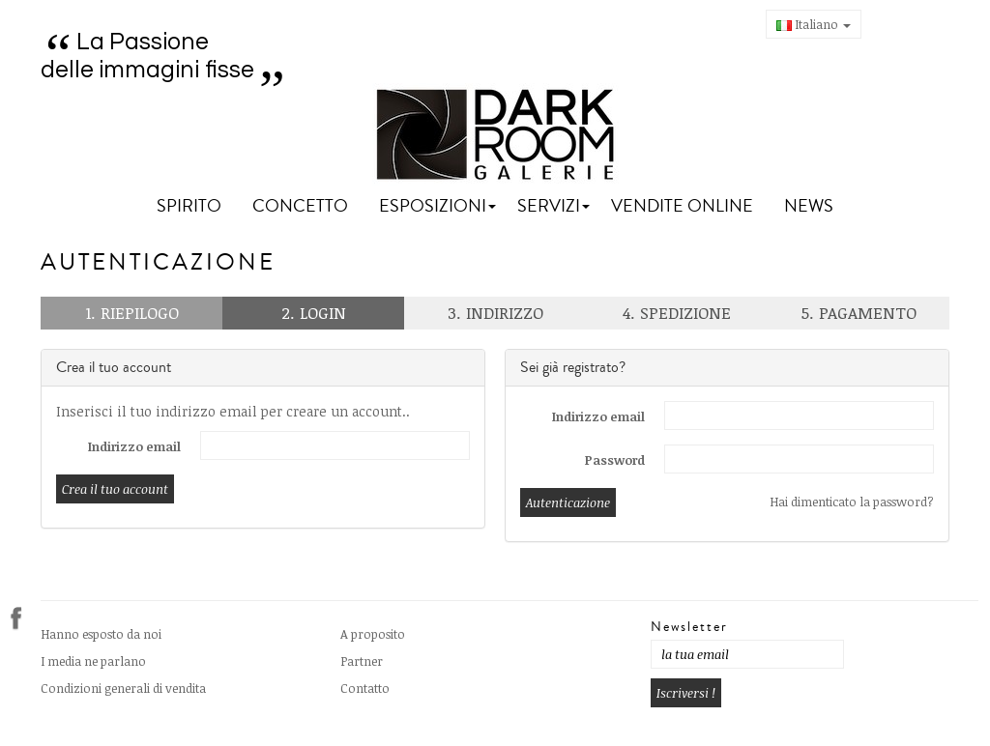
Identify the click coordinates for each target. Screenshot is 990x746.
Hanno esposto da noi (101, 634)
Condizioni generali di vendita (123, 688)
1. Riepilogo (132, 312)
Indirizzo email (134, 446)
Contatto (365, 688)
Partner (361, 661)
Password (615, 460)
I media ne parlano (93, 661)
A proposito (372, 634)
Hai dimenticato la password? (852, 501)
